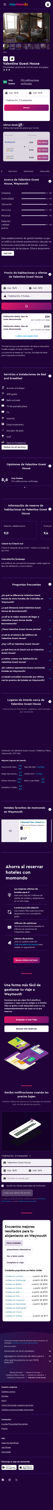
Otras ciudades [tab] (14, 1243)
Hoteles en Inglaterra (36, 1375)
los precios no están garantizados (25, 1343)
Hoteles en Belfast (13, 1284)
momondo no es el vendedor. (28, 1351)
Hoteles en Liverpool (14, 1300)
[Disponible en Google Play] (9, 1467)
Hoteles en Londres (14, 1276)
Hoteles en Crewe (13, 1312)
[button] (5, 4)
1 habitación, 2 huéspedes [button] (19, 100)
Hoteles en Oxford (13, 1288)
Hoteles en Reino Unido (15, 1375)
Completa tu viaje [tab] (15, 1263)
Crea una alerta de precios (26, 945)
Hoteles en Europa (33, 1372)
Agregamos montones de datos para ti (28, 1356)
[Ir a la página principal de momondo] (19, 4)
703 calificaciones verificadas (30, 82)
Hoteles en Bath (12, 1292)
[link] (26, 960)
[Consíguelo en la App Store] (26, 1467)
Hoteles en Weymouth (16, 1377)
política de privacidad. (28, 1201)
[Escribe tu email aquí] (28, 1178)
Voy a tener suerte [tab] (15, 1256)
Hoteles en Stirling (13, 1316)
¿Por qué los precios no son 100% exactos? (28, 1361)
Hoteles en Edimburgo (15, 1280)
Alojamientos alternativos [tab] (19, 1250)
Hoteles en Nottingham (15, 1308)
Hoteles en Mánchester (15, 1304)
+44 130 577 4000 (12, 76)
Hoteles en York (12, 1296)
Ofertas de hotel (16, 1372)
